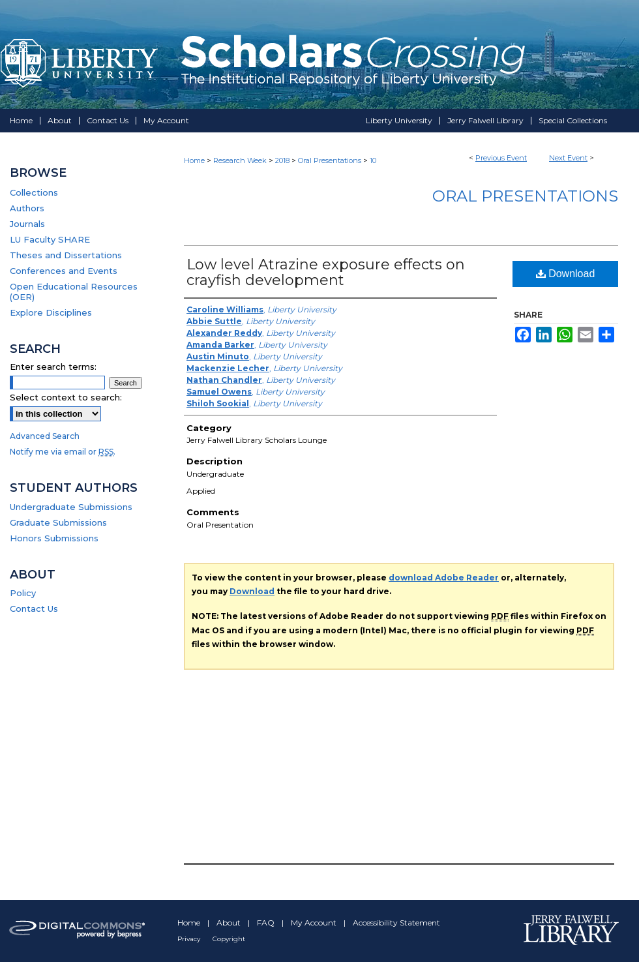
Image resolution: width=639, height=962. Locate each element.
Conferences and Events (63, 270)
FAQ (266, 922)
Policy (23, 593)
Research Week (241, 160)
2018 (283, 160)
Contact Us (34, 608)
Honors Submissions (54, 538)
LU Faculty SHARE (50, 239)
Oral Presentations (330, 160)
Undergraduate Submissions (71, 507)
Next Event (568, 157)
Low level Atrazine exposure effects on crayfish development (325, 272)
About (229, 922)
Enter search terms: (53, 366)
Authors (27, 208)
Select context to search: (66, 397)
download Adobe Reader (444, 577)
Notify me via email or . (62, 452)
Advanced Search (45, 436)
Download (565, 273)
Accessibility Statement (396, 922)
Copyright (229, 939)
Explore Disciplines (51, 312)
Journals (27, 223)
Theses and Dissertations (66, 255)
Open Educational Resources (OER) (74, 291)
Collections (34, 192)
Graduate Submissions (58, 522)
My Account (314, 922)
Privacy (189, 939)
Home (194, 160)
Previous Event (501, 157)
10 (373, 160)
